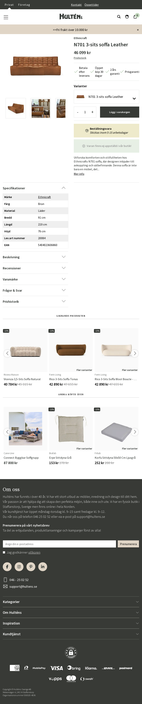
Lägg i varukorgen (119, 112)
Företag (24, 4)
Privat (9, 4)
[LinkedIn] (42, 566)
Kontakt (76, 4)
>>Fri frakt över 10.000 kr (70, 30)
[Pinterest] (30, 566)
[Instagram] (19, 566)
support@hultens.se (91, 516)
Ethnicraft (80, 38)
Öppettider (91, 4)
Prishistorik (80, 57)
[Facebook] (7, 566)
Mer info (79, 174)
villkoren (34, 552)
